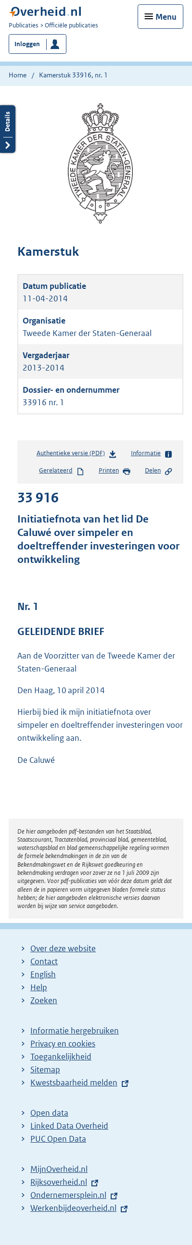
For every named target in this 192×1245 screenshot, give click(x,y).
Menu (166, 17)
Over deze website (63, 948)
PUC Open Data (58, 1138)
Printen (115, 471)
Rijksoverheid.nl (58, 1182)
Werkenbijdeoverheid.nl (73, 1208)
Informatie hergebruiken (74, 1030)
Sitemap (45, 1069)
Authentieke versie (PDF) (77, 455)
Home (17, 75)
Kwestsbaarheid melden (73, 1082)
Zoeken (43, 1000)
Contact (44, 961)
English (43, 974)
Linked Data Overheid (69, 1125)
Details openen (7, 129)
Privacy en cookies (62, 1043)
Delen (159, 471)
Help (38, 987)
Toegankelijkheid (60, 1056)
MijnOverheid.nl (59, 1169)
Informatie (152, 454)
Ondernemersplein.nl (68, 1195)
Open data (49, 1113)
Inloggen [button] (27, 44)
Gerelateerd (61, 471)
